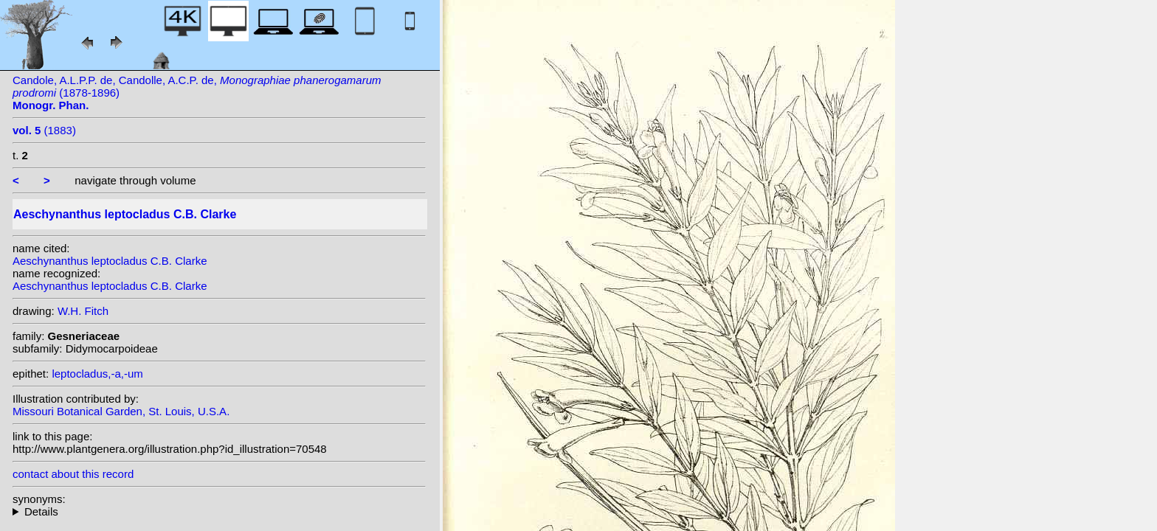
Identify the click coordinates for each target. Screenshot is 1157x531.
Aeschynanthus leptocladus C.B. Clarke (110, 260)
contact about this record (73, 474)
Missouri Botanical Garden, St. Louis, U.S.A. (121, 411)
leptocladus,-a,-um (97, 373)
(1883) (44, 130)
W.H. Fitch (83, 311)
